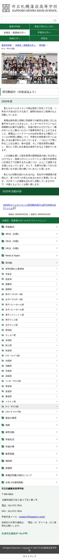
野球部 (9, 330)
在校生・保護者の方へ (15, 32)
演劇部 (9, 366)
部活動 (42, 45)
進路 (8, 425)
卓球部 (9, 340)
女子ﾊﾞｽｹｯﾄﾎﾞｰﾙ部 (14, 299)
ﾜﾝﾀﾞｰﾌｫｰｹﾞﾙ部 (13, 356)
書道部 (9, 396)
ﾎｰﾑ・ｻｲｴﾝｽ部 (12, 406)
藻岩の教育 (11, 418)
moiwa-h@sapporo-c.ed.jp (32, 516)
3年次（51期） (13, 234)
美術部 (9, 376)
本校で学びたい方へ (44, 26)
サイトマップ (29, 556)
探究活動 (10, 432)
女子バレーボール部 (15, 309)
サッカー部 (11, 335)
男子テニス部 (12, 320)
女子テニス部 (12, 325)
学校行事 (10, 446)
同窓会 (44, 38)
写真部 (9, 371)
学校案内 (10, 227)
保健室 (9, 468)
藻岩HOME (14, 26)
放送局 (9, 279)
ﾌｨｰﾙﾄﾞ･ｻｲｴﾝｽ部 (13, 381)
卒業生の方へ (44, 32)
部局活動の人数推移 (15, 269)
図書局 (9, 284)
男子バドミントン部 (15, 315)
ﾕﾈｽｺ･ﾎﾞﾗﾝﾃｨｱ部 (13, 412)
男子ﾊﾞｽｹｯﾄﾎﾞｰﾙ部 (14, 294)
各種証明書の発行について (19, 475)
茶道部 (9, 391)
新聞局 (9, 289)
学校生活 (10, 439)
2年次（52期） (13, 241)
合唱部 (9, 361)
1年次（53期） (13, 248)
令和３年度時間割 (14, 482)
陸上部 (9, 345)
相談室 (9, 461)
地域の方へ (14, 38)
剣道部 (9, 350)
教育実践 (10, 454)
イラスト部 (11, 401)
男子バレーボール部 (15, 304)
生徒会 (9, 274)
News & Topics (13, 255)
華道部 (9, 386)
